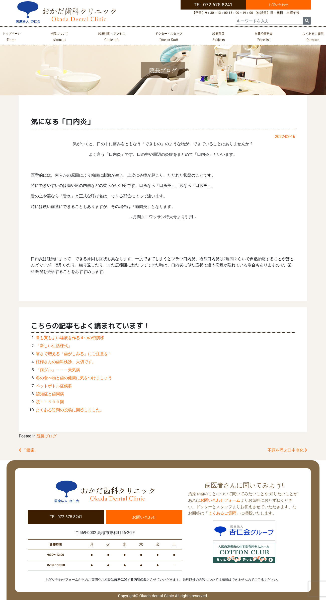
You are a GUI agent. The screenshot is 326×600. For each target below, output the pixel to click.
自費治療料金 (264, 37)
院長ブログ (47, 436)
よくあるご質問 (312, 37)
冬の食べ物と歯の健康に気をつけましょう (74, 378)
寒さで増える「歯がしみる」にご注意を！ (74, 353)
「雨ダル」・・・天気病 (58, 369)
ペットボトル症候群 (54, 386)
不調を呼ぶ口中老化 (287, 450)
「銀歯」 (28, 450)
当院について (59, 37)
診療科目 (218, 37)
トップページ (12, 37)
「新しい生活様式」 (54, 345)
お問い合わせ (278, 5)
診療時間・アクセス (111, 37)
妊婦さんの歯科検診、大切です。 (66, 361)
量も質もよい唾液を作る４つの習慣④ (70, 337)
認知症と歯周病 (50, 394)
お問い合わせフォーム (220, 500)
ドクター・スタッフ (168, 37)
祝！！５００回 (50, 402)
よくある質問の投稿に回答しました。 (70, 410)
